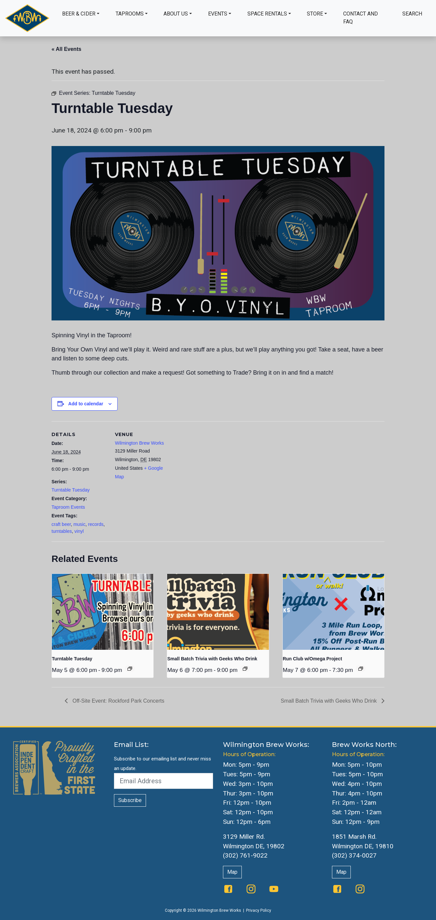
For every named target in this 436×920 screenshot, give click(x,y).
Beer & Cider (78, 14)
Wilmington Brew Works (139, 443)
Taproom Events (68, 507)
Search (412, 14)
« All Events (66, 49)
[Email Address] (163, 781)
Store (315, 14)
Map (232, 872)
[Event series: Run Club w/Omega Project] (360, 669)
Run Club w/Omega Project (312, 658)
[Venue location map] (213, 467)
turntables (62, 531)
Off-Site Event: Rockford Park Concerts (117, 701)
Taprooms (130, 14)
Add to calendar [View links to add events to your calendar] (85, 403)
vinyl (79, 531)
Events (217, 14)
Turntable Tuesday (71, 490)
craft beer (61, 524)
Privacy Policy (258, 910)
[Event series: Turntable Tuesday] (129, 669)
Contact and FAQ (360, 18)
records (96, 524)
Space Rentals (267, 14)
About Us (176, 14)
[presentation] (102, 612)
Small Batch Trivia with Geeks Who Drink (212, 658)
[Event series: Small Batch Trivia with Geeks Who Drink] (245, 669)
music (79, 524)
